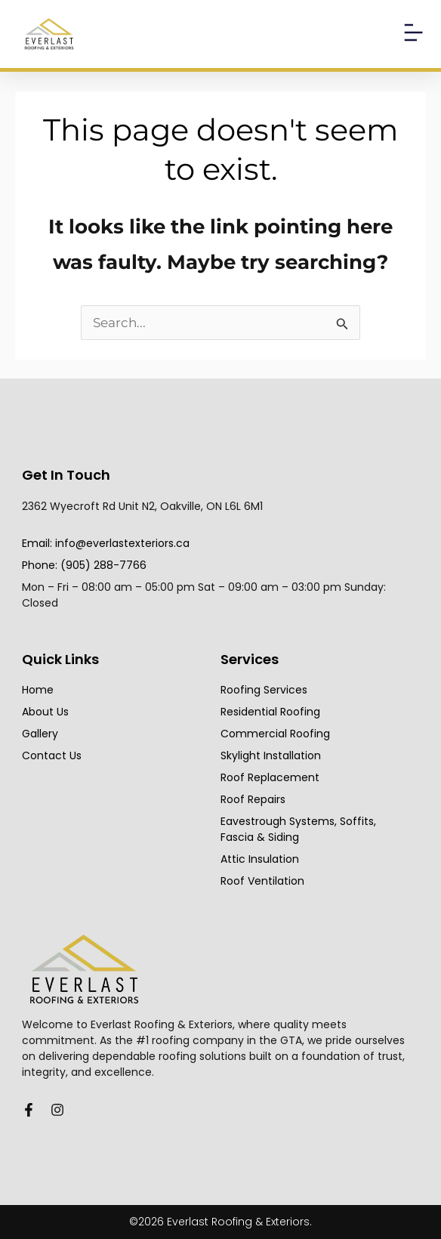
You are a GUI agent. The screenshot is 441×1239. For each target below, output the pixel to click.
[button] (413, 34)
